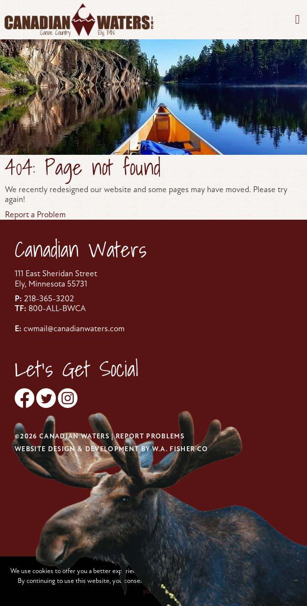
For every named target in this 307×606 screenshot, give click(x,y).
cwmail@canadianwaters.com (74, 328)
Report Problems (150, 436)
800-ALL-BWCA (57, 308)
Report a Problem (35, 214)
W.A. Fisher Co (180, 449)
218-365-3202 (49, 298)
